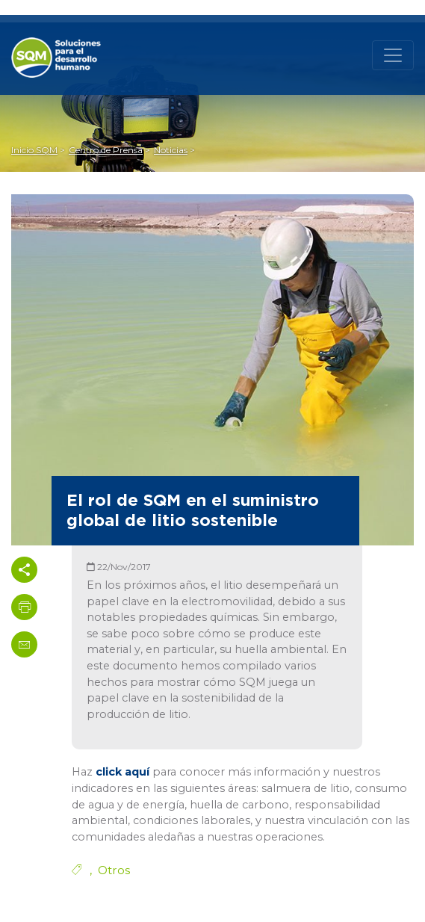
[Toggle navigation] (393, 55)
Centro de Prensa (106, 149)
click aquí (122, 772)
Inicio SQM (34, 149)
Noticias (170, 149)
